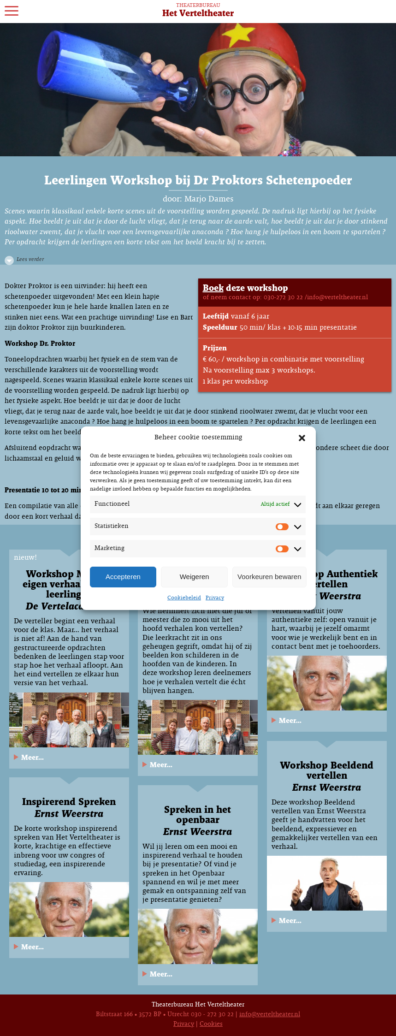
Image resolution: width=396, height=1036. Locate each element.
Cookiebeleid (184, 598)
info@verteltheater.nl (269, 1015)
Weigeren (194, 576)
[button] (302, 438)
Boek (213, 288)
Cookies (211, 1024)
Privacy (215, 598)
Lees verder (30, 259)
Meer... (32, 757)
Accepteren (123, 576)
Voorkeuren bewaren (269, 576)
